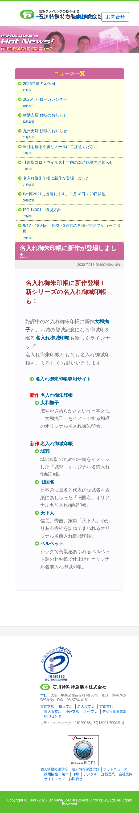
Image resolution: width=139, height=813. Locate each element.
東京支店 (47, 706)
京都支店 (106, 706)
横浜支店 (66, 706)
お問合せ (75, 778)
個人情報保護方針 (85, 769)
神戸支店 (72, 711)
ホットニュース (115, 769)
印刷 (76, 774)
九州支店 (91, 711)
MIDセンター (54, 716)
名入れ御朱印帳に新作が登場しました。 (68, 251)
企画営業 (108, 774)
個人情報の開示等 (54, 769)
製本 (65, 774)
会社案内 (126, 774)
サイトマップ (54, 778)
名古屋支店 (85, 706)
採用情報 (51, 774)
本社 (43, 695)
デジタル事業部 (114, 711)
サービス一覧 (45, 16)
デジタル (90, 774)
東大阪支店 (52, 711)
